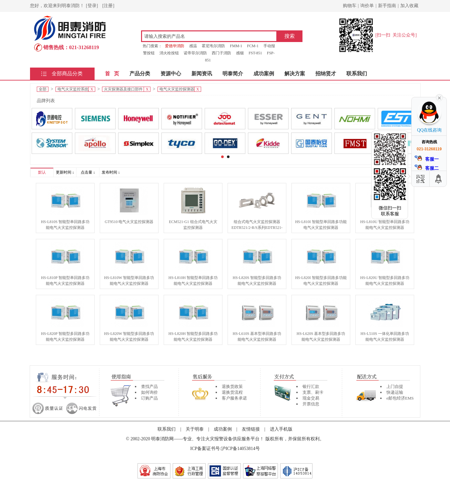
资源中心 (170, 73)
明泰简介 (232, 73)
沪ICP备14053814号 (240, 448)
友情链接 (251, 429)
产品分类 (139, 73)
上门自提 (394, 386)
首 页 (112, 73)
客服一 (426, 158)
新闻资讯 (201, 73)
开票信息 (310, 404)
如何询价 (149, 392)
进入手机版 (281, 429)
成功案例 (263, 73)
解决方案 (294, 73)
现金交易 (310, 398)
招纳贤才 (325, 73)
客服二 (426, 168)
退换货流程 (232, 392)
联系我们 (356, 73)
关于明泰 (195, 429)
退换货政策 (232, 386)
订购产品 (149, 398)
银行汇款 (310, 386)
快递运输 (394, 392)
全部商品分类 (67, 73)
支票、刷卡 (312, 392)
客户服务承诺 (234, 398)
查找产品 (149, 386)
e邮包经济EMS (400, 398)
